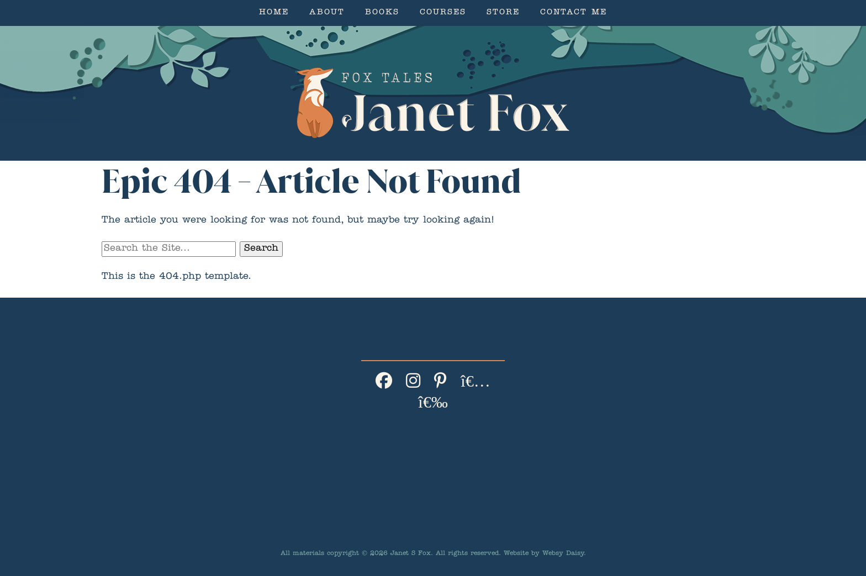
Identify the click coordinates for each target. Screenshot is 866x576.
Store (503, 13)
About (327, 13)
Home (274, 13)
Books (382, 13)
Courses (443, 13)
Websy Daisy (563, 554)
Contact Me (573, 13)
